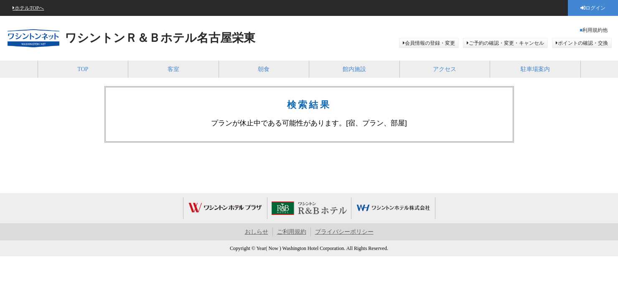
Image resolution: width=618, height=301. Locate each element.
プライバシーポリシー (344, 232)
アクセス (444, 69)
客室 (173, 69)
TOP (82, 69)
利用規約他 (595, 30)
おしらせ (256, 232)
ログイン (595, 8)
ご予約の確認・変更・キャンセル (506, 43)
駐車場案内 (535, 69)
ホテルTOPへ (29, 8)
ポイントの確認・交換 (583, 43)
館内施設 (354, 69)
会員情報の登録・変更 (430, 43)
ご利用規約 (291, 232)
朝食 (264, 69)
